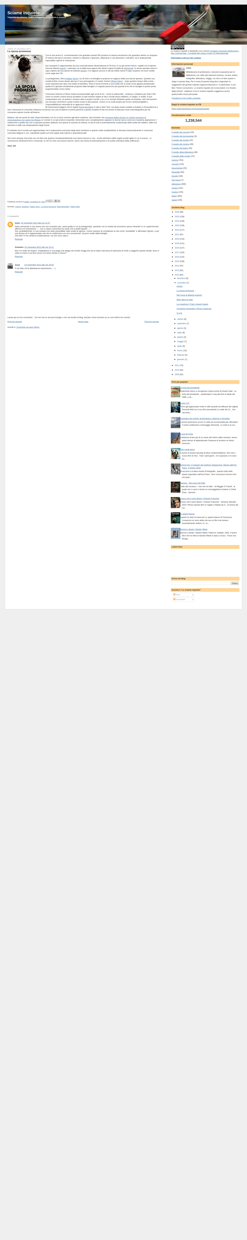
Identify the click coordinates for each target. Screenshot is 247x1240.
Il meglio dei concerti (181, 132)
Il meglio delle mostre (181, 156)
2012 (177, 275)
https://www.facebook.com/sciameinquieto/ (190, 109)
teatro (174, 196)
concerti (175, 164)
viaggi (174, 200)
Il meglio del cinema (180, 144)
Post (176, 594)
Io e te (179, 313)
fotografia (176, 172)
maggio (180, 341)
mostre (175, 188)
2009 (177, 374)
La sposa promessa (19, 51)
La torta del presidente (190, 388)
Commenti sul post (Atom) (27, 327)
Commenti (179, 599)
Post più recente (15, 321)
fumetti (175, 176)
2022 (177, 230)
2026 (177, 212)
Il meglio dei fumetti (180, 140)
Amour (179, 286)
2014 (177, 266)
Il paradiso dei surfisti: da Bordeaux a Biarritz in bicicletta (205, 418)
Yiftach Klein (116, 81)
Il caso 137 (184, 403)
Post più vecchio (152, 321)
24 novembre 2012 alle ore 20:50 (39, 265)
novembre (181, 283)
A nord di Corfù (186, 434)
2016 (177, 257)
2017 (177, 252)
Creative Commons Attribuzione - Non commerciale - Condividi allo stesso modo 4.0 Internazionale (205, 52)
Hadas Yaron (72, 78)
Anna (17, 265)
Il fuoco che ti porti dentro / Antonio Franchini (199, 498)
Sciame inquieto (23, 12)
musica (175, 192)
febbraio (181, 355)
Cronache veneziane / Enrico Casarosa (194, 308)
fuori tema (176, 180)
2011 (177, 365)
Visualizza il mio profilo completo (186, 98)
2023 (177, 225)
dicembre (181, 278)
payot (62, 68)
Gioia (17, 223)
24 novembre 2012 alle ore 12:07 (35, 223)
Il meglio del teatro (180, 148)
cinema (18, 207)
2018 (177, 248)
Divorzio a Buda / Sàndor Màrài (194, 529)
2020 (177, 239)
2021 (177, 234)
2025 (177, 216)
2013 (177, 270)
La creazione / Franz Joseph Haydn (192, 304)
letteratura (176, 184)
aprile (179, 346)
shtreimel (129, 68)
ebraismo (25, 207)
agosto (180, 328)
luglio (179, 332)
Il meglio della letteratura (182, 152)
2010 (177, 370)
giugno (180, 337)
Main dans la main (185, 299)
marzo (180, 350)
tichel (83, 71)
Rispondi (19, 239)
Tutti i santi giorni (187, 449)
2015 (177, 261)
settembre (181, 323)
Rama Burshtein (86, 107)
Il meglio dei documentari (183, 136)
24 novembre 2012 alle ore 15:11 (39, 247)
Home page (83, 321)
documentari (177, 168)
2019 (177, 243)
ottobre (180, 319)
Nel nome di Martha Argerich (189, 295)
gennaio (181, 359)
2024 (177, 221)
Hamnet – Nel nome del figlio (192, 483)
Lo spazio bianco (187, 514)
